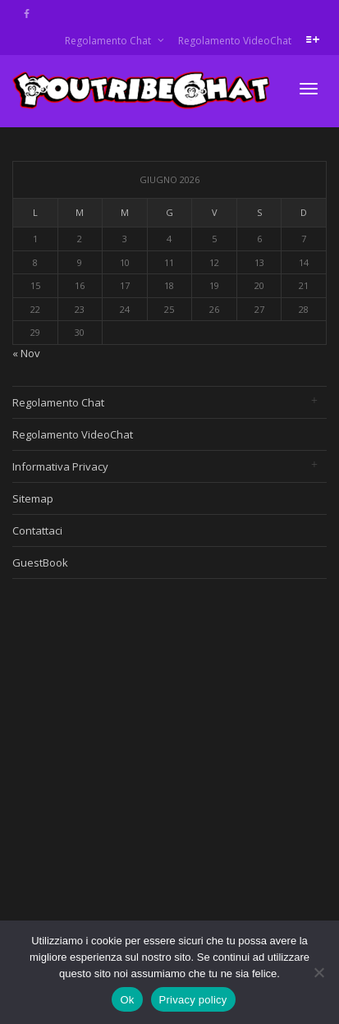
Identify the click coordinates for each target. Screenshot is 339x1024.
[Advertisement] (154, 757)
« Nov (26, 353)
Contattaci (37, 530)
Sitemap (32, 498)
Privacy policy (193, 1000)
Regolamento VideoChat (234, 41)
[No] (318, 972)
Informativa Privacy (60, 466)
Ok (127, 1000)
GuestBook (40, 562)
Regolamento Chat (109, 41)
